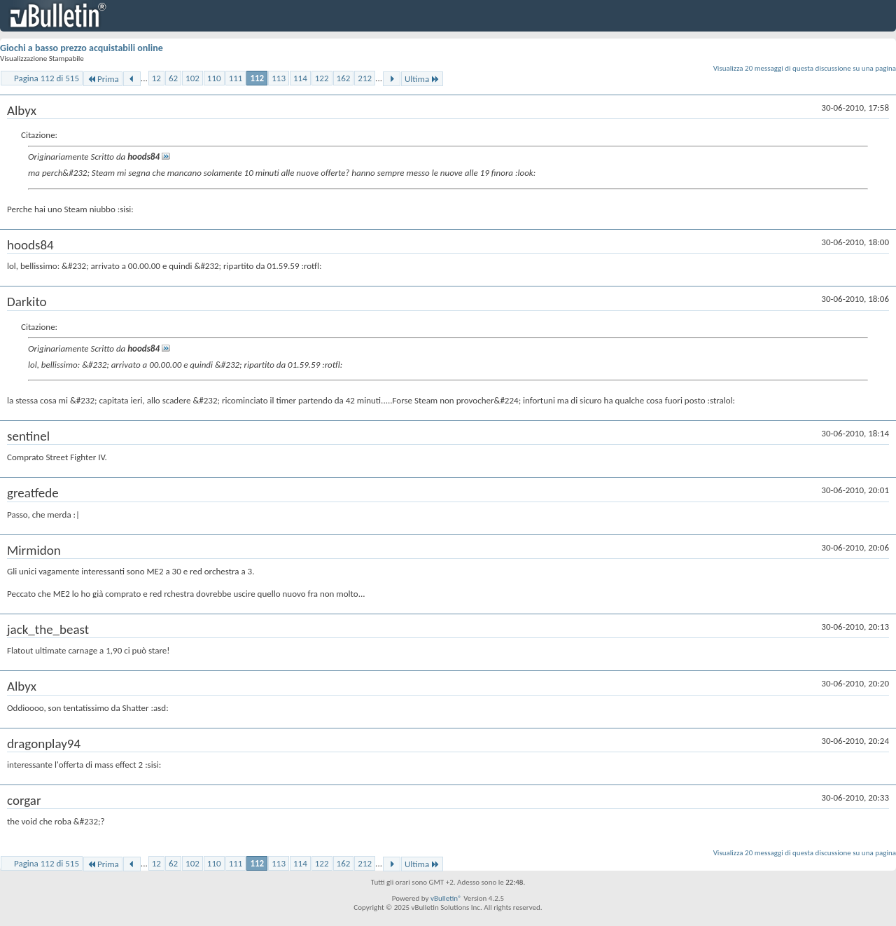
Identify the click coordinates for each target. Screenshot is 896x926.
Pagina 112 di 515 (46, 78)
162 (344, 78)
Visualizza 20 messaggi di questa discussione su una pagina (804, 68)
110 (214, 78)
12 (156, 78)
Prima (103, 79)
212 (365, 78)
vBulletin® (446, 898)
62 (173, 78)
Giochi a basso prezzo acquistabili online (81, 48)
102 (193, 78)
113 (279, 78)
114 (300, 78)
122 (322, 78)
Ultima (422, 79)
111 (236, 78)
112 (257, 78)
